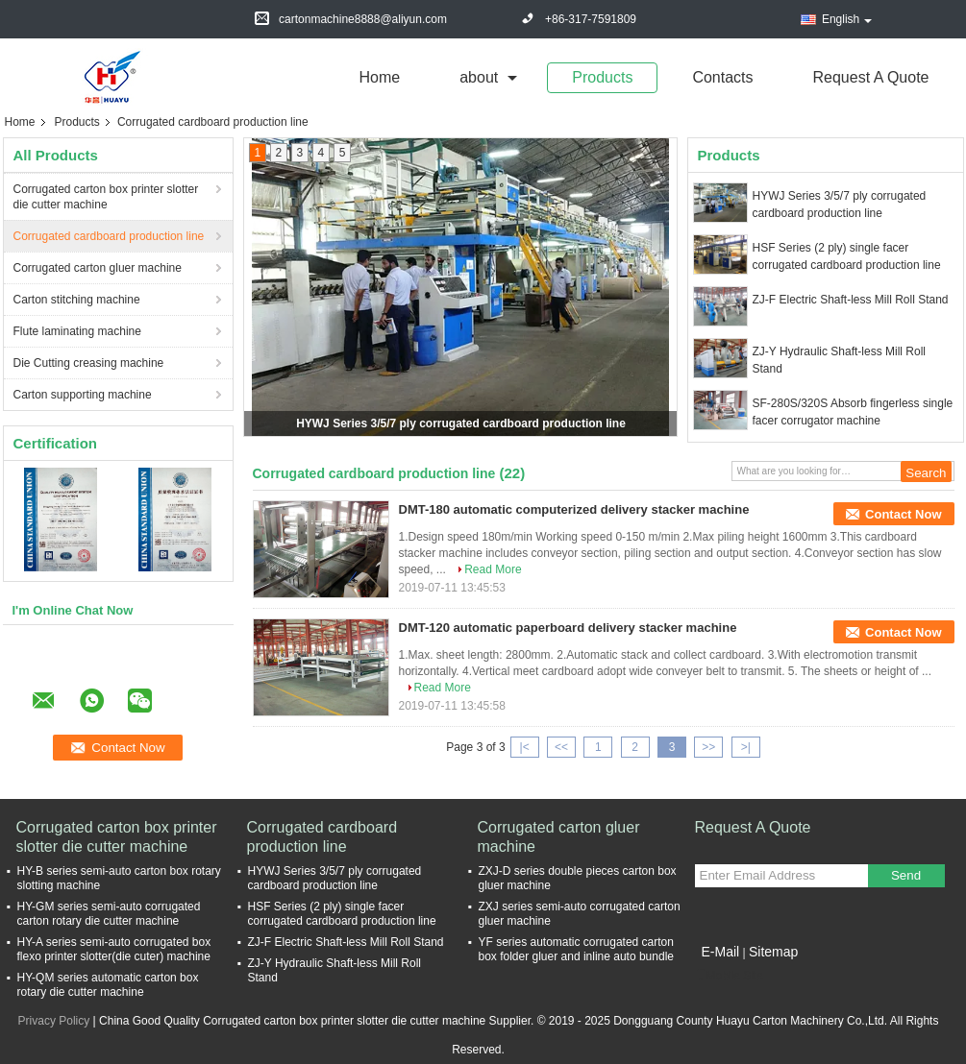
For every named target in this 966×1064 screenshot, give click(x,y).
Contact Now (903, 514)
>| (746, 747)
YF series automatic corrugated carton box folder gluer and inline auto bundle (576, 949)
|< (525, 747)
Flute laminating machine (77, 331)
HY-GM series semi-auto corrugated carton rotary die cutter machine (109, 914)
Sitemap (773, 951)
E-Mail (721, 951)
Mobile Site (729, 975)
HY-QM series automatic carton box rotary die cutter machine (108, 985)
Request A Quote (871, 77)
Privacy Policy (54, 1021)
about (478, 77)
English (847, 19)
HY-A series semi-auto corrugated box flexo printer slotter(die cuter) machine (114, 949)
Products (602, 77)
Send (906, 875)
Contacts (722, 77)
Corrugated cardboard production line (109, 236)
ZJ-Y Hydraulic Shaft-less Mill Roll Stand (840, 360)
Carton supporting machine (82, 394)
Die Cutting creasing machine (88, 363)
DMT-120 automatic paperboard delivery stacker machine (568, 627)
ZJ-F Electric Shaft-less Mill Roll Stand (851, 299)
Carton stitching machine (76, 299)
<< (561, 747)
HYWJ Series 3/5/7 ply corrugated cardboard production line (461, 423)
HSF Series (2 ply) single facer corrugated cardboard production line (847, 256)
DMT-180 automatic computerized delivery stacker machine (574, 509)
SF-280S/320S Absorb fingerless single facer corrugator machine (853, 412)
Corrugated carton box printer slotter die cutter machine (106, 196)
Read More (492, 569)
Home (380, 77)
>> (708, 747)
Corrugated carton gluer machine (97, 268)
